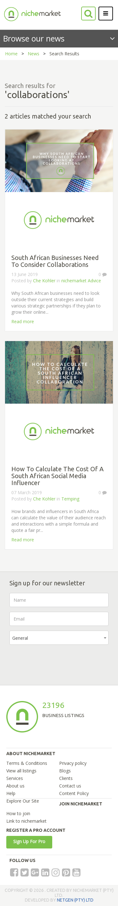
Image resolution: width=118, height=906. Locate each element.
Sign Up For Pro (29, 841)
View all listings (21, 771)
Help (10, 793)
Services (14, 778)
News (33, 54)
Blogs (65, 771)
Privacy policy (73, 763)
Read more (22, 321)
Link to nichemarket (26, 821)
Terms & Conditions (26, 763)
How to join (18, 813)
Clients (66, 778)
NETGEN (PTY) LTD (75, 900)
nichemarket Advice (81, 281)
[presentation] (57, 661)
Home (11, 54)
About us (15, 786)
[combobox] (59, 638)
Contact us (70, 786)
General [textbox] (20, 638)
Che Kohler (44, 281)
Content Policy (74, 793)
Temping (70, 499)
